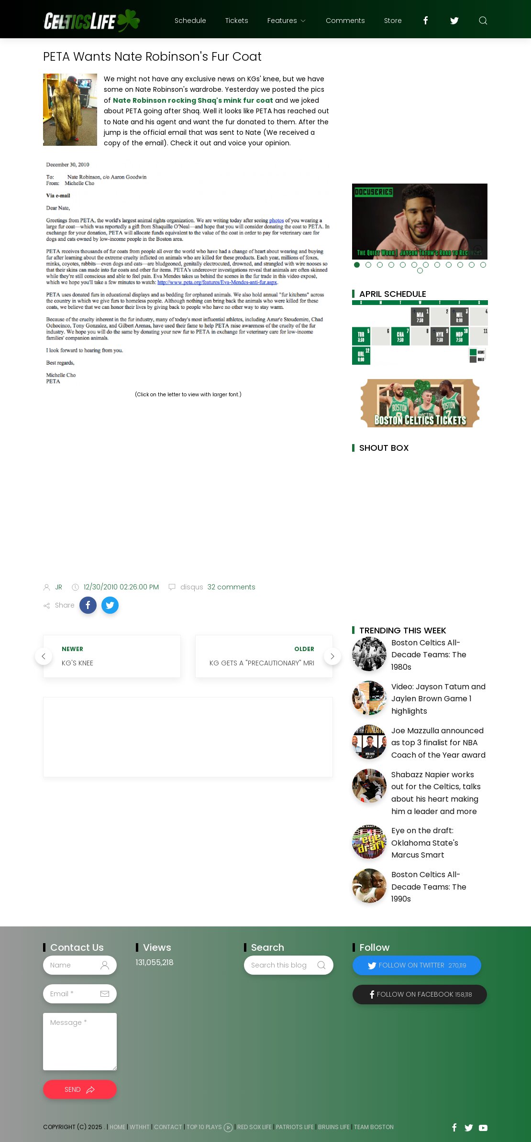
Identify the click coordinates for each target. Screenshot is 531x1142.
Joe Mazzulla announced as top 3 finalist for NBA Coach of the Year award (438, 743)
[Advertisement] (188, 499)
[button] (88, 605)
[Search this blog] (288, 965)
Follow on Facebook (424, 994)
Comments (345, 20)
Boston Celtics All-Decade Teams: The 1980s (428, 655)
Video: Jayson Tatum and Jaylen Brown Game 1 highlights (438, 699)
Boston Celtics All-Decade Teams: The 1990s (428, 886)
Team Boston (374, 1127)
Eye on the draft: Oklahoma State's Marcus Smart (424, 842)
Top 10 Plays (204, 1127)
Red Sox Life (254, 1127)
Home (117, 1127)
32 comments (230, 587)
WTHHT (140, 1127)
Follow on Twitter (422, 965)
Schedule (190, 20)
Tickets (236, 20)
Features (287, 20)
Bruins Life (334, 1127)
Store (393, 20)
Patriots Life (295, 1127)
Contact (168, 1127)
